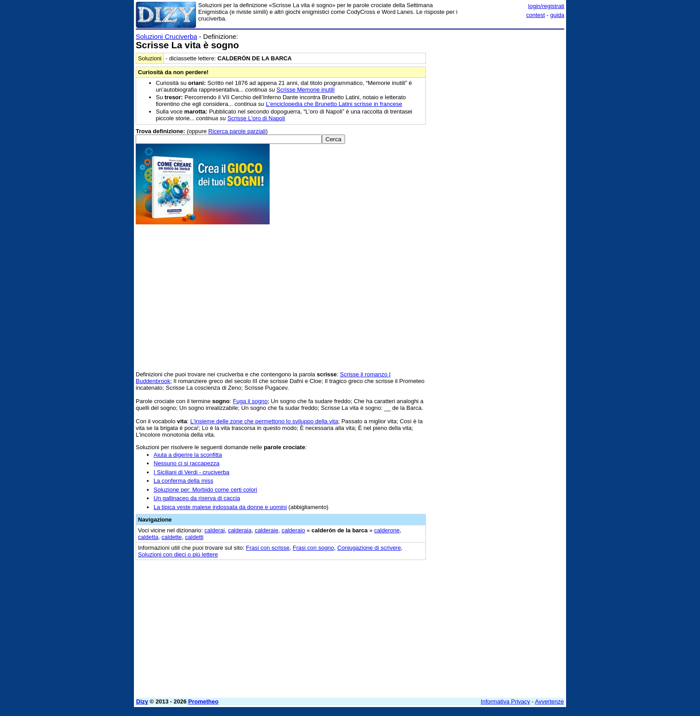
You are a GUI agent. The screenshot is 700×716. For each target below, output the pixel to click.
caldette (172, 537)
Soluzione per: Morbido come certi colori (205, 489)
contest (535, 15)
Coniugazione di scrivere (369, 547)
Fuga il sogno (250, 401)
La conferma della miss (183, 480)
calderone (387, 530)
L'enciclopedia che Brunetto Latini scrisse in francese (334, 104)
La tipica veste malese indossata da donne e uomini (220, 507)
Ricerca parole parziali (237, 131)
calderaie (267, 530)
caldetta (148, 537)
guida (557, 15)
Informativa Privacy (505, 701)
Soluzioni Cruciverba (166, 36)
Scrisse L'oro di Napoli (256, 118)
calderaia (240, 530)
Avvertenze (549, 701)
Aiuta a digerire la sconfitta (188, 454)
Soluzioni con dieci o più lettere (178, 554)
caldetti (194, 537)
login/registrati (546, 6)
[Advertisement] (497, 167)
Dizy (142, 701)
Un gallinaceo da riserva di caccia (197, 498)
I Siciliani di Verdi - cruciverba (191, 472)
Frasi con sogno (313, 547)
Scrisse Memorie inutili (305, 89)
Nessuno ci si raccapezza (186, 463)
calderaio (293, 530)
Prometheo (203, 701)
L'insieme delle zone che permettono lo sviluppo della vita (264, 421)
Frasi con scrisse (268, 547)
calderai (214, 530)
